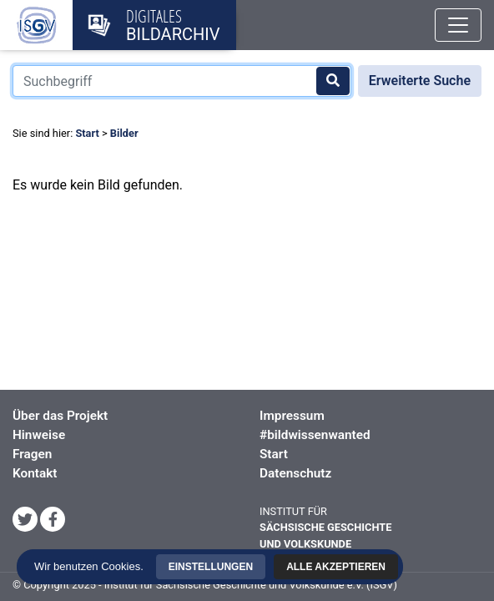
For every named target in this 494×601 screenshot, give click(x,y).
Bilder (124, 133)
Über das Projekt (60, 415)
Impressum (292, 415)
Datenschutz (295, 473)
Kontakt (35, 473)
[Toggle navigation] (458, 25)
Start (86, 133)
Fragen (32, 454)
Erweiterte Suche (420, 80)
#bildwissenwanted (315, 434)
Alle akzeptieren (250, 562)
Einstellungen (250, 533)
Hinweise (39, 434)
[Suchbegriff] (182, 81)
